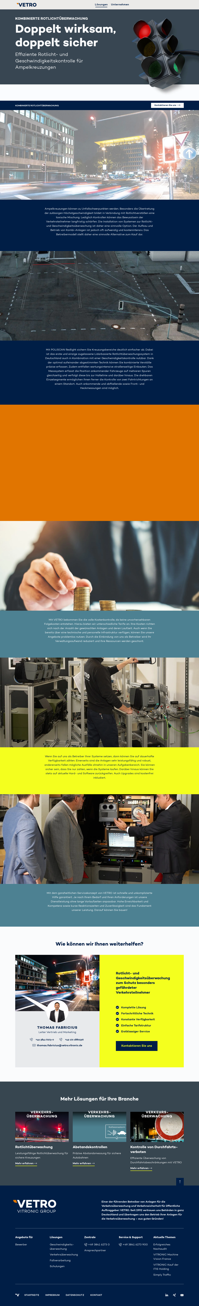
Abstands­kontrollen (90, 1147)
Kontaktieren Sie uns (136, 1045)
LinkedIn (168, 1294)
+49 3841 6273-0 (44, 1039)
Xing (175, 1294)
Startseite (31, 1295)
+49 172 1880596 (75, 1039)
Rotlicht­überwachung (34, 1147)
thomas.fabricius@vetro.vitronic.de (59, 1045)
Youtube (183, 1294)
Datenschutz (75, 1295)
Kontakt (96, 1295)
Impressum (52, 1295)
